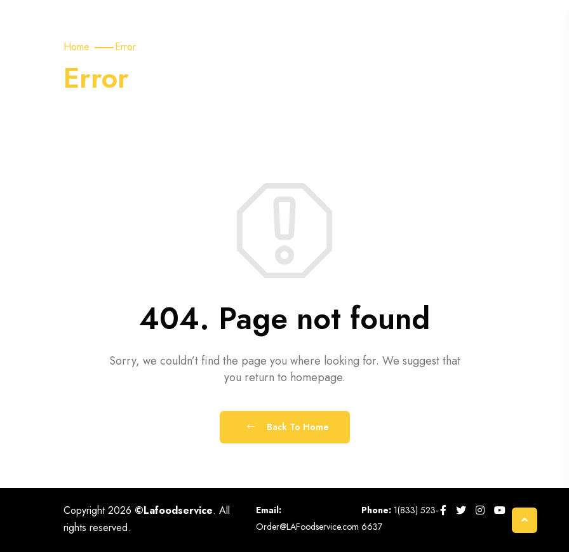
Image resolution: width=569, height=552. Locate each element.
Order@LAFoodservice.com (307, 526)
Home (77, 46)
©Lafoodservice (174, 510)
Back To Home (288, 427)
